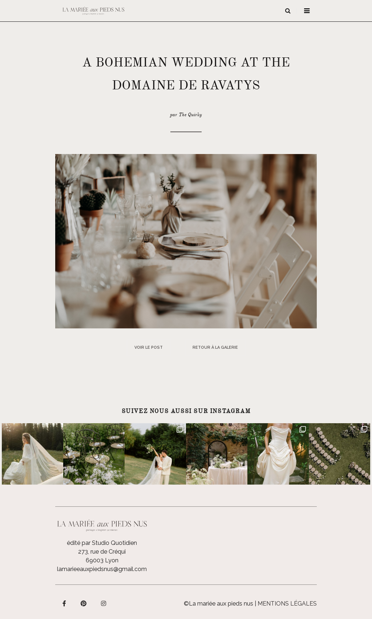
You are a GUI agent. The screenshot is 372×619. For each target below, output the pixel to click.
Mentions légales (287, 603)
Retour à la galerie (215, 347)
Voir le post (148, 347)
